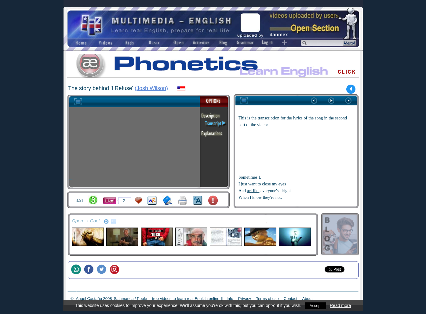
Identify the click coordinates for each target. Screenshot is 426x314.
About (307, 298)
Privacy (244, 298)
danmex (279, 34)
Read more (340, 305)
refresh (106, 221)
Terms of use (267, 298)
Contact (290, 298)
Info (230, 298)
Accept (315, 305)
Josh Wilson (151, 88)
